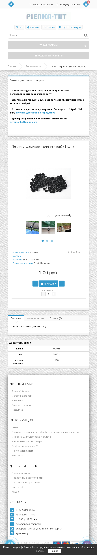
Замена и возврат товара (27, 441)
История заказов (22, 395)
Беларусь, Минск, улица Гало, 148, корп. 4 (39, 528)
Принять (54, 551)
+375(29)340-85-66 (43, 4)
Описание (16, 318)
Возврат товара (21, 405)
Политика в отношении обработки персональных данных (45, 432)
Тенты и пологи (33, 66)
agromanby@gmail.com (23, 122)
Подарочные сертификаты (27, 477)
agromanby (22, 533)
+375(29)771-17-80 (70, 4)
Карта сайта (19, 487)
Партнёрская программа (26, 482)
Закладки (17, 400)
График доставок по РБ (25, 446)
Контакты (49, 27)
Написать (43, 263)
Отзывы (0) (56, 318)
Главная (12, 66)
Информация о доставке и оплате (31, 436)
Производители (21, 473)
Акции (15, 491)
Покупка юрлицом (70, 27)
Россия (34, 252)
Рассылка (17, 409)
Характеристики (35, 318)
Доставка (33, 27)
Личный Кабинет (22, 391)
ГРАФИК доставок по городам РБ (35, 112)
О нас (19, 27)
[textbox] (48, 35)
